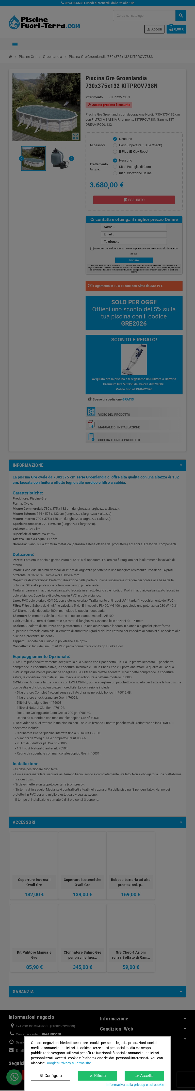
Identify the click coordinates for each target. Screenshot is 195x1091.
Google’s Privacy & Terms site (68, 1063)
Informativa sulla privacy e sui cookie (135, 1085)
